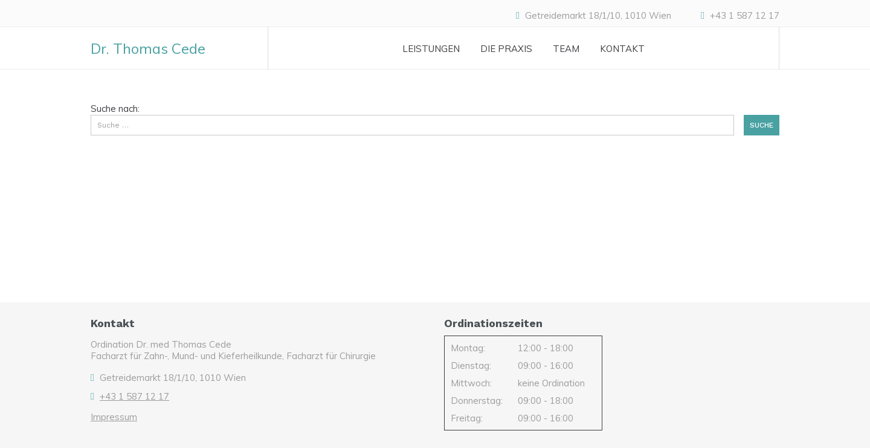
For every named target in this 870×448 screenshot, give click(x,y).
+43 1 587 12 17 (744, 15)
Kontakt (622, 48)
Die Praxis (506, 48)
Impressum (114, 417)
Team (566, 48)
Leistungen (431, 48)
